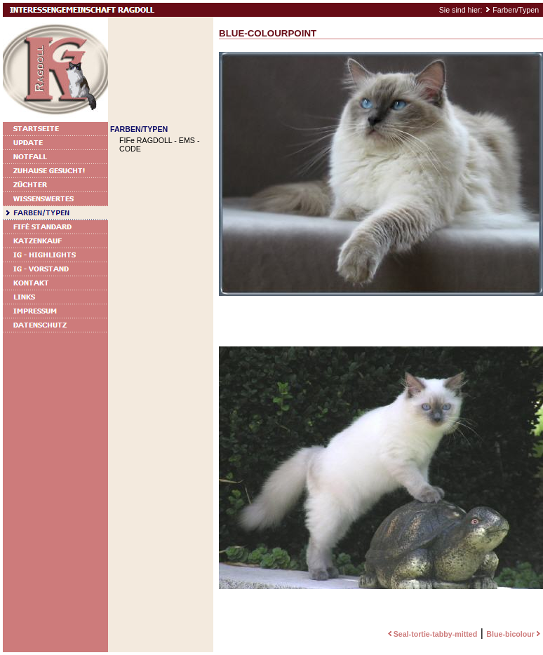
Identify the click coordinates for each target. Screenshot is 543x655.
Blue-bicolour (514, 634)
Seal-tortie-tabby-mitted (431, 634)
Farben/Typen (515, 10)
